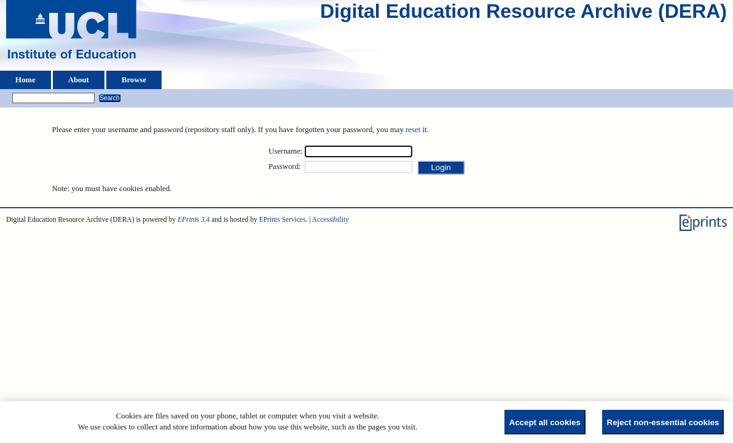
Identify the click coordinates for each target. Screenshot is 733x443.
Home (25, 80)
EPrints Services (282, 219)
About (78, 80)
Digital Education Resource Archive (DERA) (523, 14)
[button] (440, 167)
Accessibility (330, 219)
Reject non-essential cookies (663, 422)
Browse (134, 80)
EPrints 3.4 (194, 219)
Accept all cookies (545, 422)
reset (413, 129)
